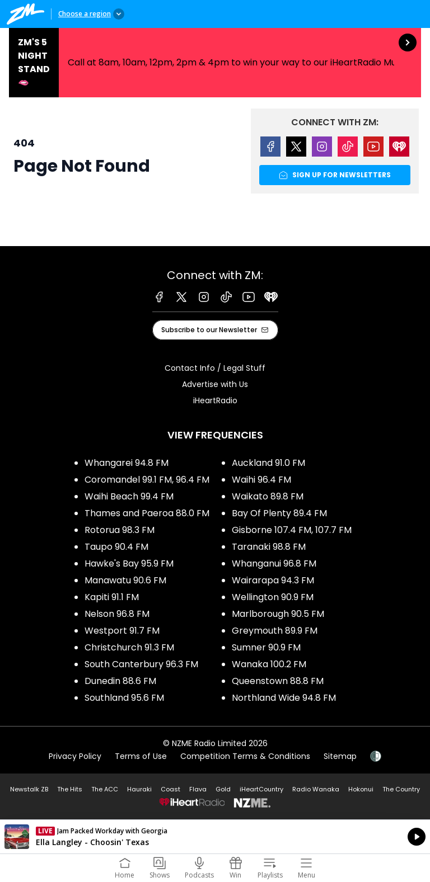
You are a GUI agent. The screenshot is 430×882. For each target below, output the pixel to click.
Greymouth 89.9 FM (274, 630)
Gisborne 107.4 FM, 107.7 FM (292, 529)
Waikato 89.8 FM (267, 496)
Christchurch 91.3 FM (129, 647)
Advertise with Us (215, 384)
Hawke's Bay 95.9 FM (129, 563)
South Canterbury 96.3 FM (141, 664)
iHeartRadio (215, 400)
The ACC (104, 789)
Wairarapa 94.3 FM (273, 580)
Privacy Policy (75, 756)
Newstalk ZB (29, 789)
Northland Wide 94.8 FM (284, 697)
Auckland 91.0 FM (268, 462)
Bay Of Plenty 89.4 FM (279, 513)
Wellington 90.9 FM (273, 597)
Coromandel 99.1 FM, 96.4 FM (147, 479)
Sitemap (340, 756)
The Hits (69, 789)
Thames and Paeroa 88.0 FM (147, 513)
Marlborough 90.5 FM (278, 613)
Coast (170, 789)
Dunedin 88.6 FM (120, 681)
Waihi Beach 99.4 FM (129, 496)
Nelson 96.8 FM (117, 613)
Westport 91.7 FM (122, 630)
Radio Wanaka (315, 789)
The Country (401, 789)
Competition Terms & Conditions (245, 756)
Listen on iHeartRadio (215, 836)
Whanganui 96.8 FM (274, 563)
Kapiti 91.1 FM (112, 597)
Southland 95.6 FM (124, 697)
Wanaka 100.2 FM (269, 664)
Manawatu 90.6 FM (125, 580)
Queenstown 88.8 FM (278, 681)
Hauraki (139, 789)
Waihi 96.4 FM (261, 479)
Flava (198, 789)
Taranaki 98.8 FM (269, 546)
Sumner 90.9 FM (266, 647)
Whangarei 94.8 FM (127, 462)
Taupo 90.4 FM (116, 546)
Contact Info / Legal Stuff (215, 368)
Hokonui (360, 789)
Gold (223, 789)
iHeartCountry (261, 789)
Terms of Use (141, 756)
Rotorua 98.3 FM (120, 529)
